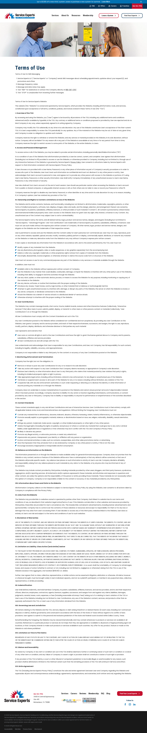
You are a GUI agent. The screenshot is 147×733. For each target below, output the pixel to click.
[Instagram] (130, 704)
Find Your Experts (132, 15)
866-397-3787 (71, 90)
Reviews (83, 693)
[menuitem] (8, 729)
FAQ (92, 6)
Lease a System (109, 15)
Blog (108, 693)
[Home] (19, 16)
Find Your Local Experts (130, 693)
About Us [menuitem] (65, 15)
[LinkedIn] (134, 704)
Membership (94, 693)
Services (64, 693)
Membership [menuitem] (88, 15)
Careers (112, 6)
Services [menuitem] (55, 15)
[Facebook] (125, 704)
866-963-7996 (137, 6)
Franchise (124, 6)
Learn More (106, 2)
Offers (101, 6)
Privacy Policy (76, 162)
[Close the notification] (141, 1)
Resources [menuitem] (76, 15)
